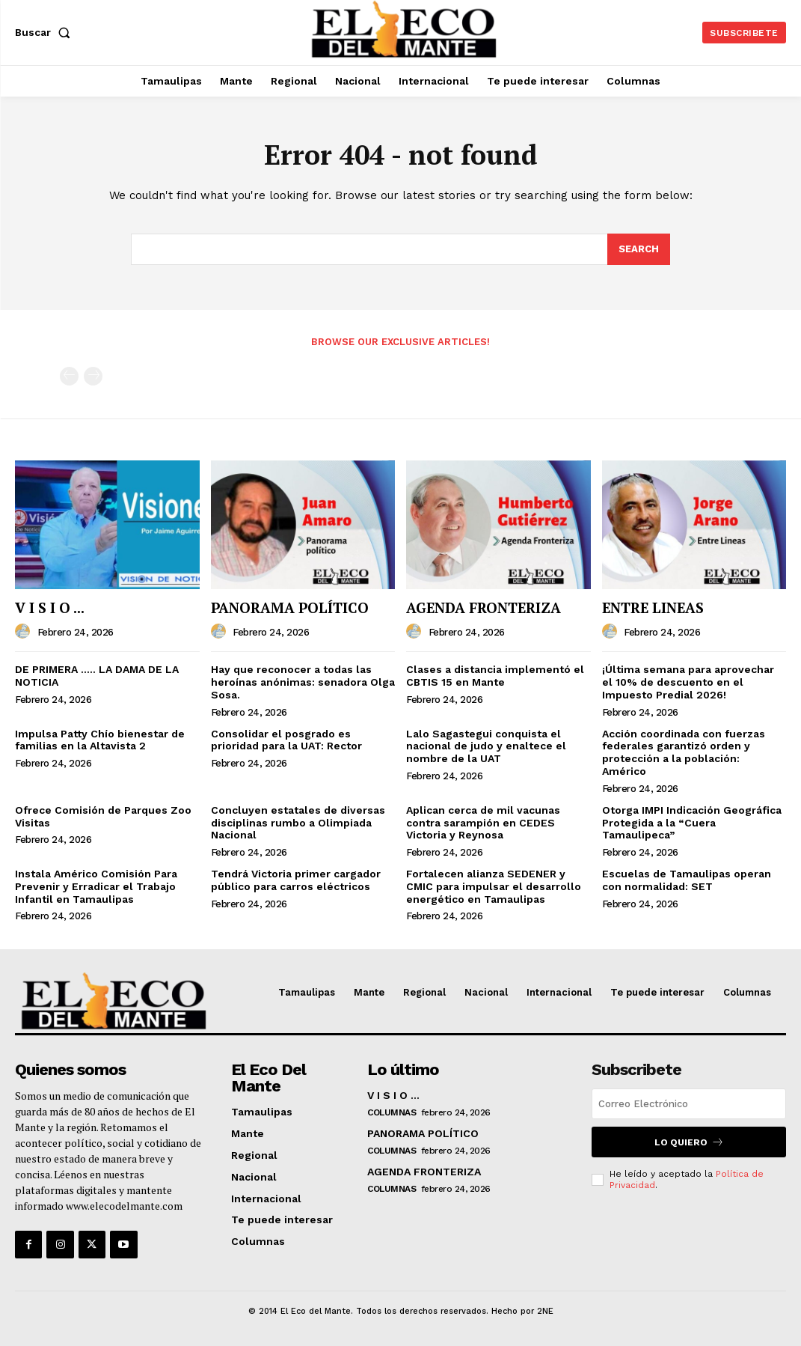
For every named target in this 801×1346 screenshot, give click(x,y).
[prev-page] (69, 376)
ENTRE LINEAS (653, 607)
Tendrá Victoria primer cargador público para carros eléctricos (296, 880)
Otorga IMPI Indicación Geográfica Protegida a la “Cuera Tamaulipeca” (692, 822)
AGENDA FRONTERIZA (483, 607)
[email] (689, 1103)
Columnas (391, 1112)
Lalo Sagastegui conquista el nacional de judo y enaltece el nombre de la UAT (486, 746)
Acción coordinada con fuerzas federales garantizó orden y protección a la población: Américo (683, 752)
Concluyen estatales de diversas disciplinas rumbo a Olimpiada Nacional (298, 822)
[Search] (638, 249)
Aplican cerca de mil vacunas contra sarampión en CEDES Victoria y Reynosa (483, 822)
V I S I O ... (50, 607)
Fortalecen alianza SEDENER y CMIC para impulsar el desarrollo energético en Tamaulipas (493, 886)
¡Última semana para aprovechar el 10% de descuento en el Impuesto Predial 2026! (688, 682)
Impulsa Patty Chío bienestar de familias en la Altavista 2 (100, 740)
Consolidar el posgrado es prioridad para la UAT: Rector (286, 740)
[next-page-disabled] (93, 376)
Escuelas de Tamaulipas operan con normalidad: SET (686, 880)
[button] (45, 32)
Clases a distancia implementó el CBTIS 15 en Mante (495, 675)
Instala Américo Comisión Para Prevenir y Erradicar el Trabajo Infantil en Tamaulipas (96, 886)
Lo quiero (689, 1142)
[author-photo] (24, 632)
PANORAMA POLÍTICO (290, 607)
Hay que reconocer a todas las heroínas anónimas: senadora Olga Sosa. (303, 682)
